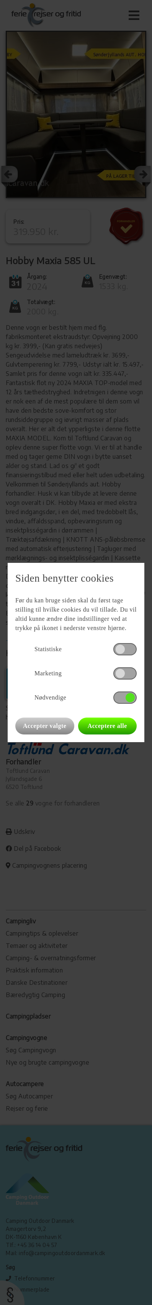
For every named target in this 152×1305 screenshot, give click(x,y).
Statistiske (48, 649)
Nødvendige (50, 697)
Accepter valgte (44, 726)
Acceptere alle (107, 726)
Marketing (48, 673)
